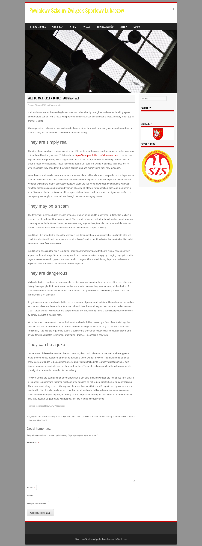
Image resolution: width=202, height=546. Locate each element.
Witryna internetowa (36, 503)
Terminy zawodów (105, 27)
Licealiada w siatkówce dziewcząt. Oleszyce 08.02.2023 (108, 416)
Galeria (123, 27)
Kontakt (137, 27)
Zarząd (86, 27)
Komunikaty (57, 27)
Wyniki (73, 27)
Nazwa (31, 487)
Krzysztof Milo (55, 105)
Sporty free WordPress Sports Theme (91, 539)
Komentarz (33, 442)
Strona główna (38, 27)
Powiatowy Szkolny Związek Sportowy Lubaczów (76, 10)
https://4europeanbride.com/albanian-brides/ (96, 155)
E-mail (30, 495)
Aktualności (60, 406)
